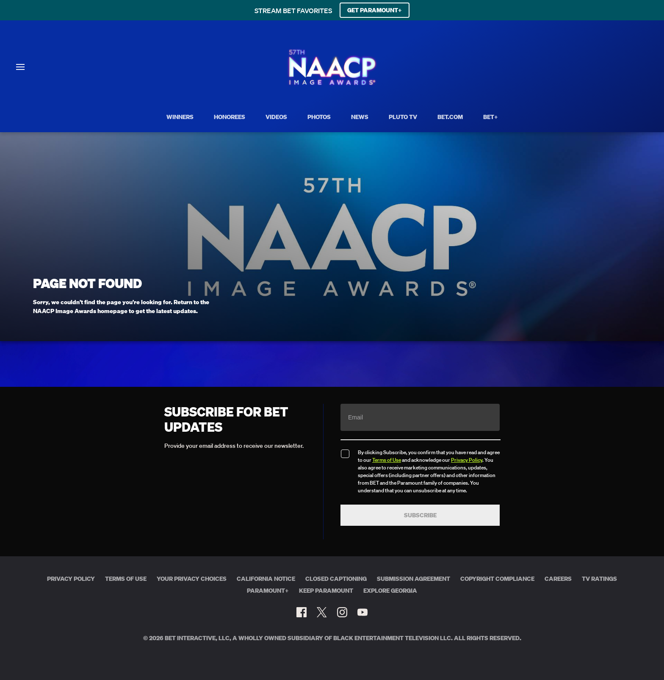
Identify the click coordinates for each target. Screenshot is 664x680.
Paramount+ (268, 590)
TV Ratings (599, 579)
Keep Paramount (326, 590)
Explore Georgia (390, 590)
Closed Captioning (336, 579)
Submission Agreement (413, 579)
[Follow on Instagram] (342, 612)
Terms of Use (386, 460)
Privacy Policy (466, 460)
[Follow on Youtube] (362, 612)
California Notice (266, 579)
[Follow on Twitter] (321, 612)
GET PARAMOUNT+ (374, 10)
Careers (558, 579)
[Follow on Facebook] (301, 612)
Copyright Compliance (497, 579)
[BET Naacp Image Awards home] (332, 84)
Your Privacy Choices (192, 579)
